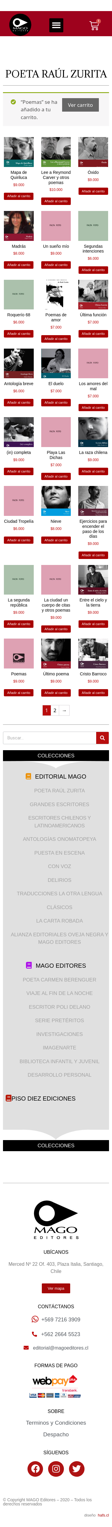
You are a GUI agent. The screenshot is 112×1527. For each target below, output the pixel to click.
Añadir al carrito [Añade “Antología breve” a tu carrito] (18, 402)
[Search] (102, 738)
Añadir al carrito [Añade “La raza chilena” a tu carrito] (93, 471)
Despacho (56, 1434)
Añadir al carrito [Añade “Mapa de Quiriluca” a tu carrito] (18, 196)
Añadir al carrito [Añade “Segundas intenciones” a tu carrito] (93, 270)
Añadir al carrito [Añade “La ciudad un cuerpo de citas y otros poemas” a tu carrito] (56, 629)
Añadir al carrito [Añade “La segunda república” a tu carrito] (18, 624)
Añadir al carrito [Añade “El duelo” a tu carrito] (56, 402)
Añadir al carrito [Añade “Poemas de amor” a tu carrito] (56, 339)
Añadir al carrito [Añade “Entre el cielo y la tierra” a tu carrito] (93, 624)
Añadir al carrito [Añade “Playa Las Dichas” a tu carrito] (56, 476)
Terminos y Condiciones (56, 1423)
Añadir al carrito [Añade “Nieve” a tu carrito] (56, 540)
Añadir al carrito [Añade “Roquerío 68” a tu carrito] (18, 333)
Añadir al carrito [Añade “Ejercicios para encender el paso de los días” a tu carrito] (93, 555)
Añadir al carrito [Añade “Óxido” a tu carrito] (93, 191)
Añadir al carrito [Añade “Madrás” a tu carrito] (18, 265)
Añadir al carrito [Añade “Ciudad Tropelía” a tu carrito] (18, 540)
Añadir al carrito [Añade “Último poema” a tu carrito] (56, 693)
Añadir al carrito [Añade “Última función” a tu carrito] (93, 333)
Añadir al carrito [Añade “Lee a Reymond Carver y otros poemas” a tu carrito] (56, 201)
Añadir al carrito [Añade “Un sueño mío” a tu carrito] (56, 265)
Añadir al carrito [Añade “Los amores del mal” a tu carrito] (93, 407)
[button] (56, 25)
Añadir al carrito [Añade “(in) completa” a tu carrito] (18, 471)
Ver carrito (80, 104)
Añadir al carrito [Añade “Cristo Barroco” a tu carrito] (93, 693)
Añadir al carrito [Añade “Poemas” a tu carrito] (18, 693)
